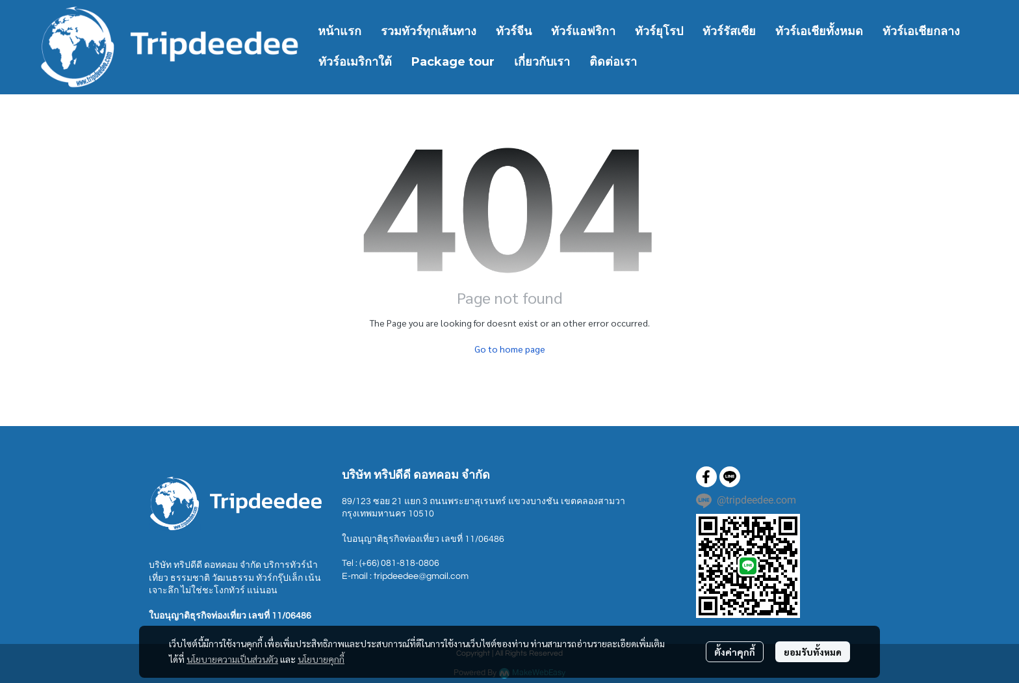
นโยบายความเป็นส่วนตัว (232, 659)
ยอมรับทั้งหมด (813, 652)
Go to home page (509, 349)
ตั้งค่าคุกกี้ (734, 652)
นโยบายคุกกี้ (321, 659)
